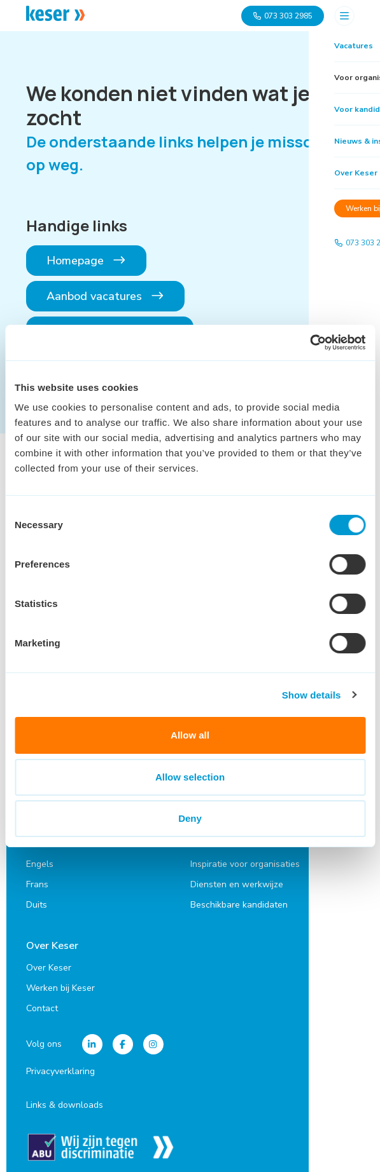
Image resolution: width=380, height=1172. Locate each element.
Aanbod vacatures (105, 296)
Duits (36, 901)
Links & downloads (64, 1099)
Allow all (190, 735)
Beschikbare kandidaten (239, 901)
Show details (311, 695)
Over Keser (52, 942)
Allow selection (190, 777)
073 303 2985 (283, 16)
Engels (39, 860)
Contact (42, 1003)
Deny (190, 818)
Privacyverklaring (60, 1066)
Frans (37, 881)
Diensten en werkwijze (236, 881)
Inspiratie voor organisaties (245, 860)
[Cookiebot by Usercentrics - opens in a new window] (309, 342)
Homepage (86, 260)
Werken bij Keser (60, 982)
